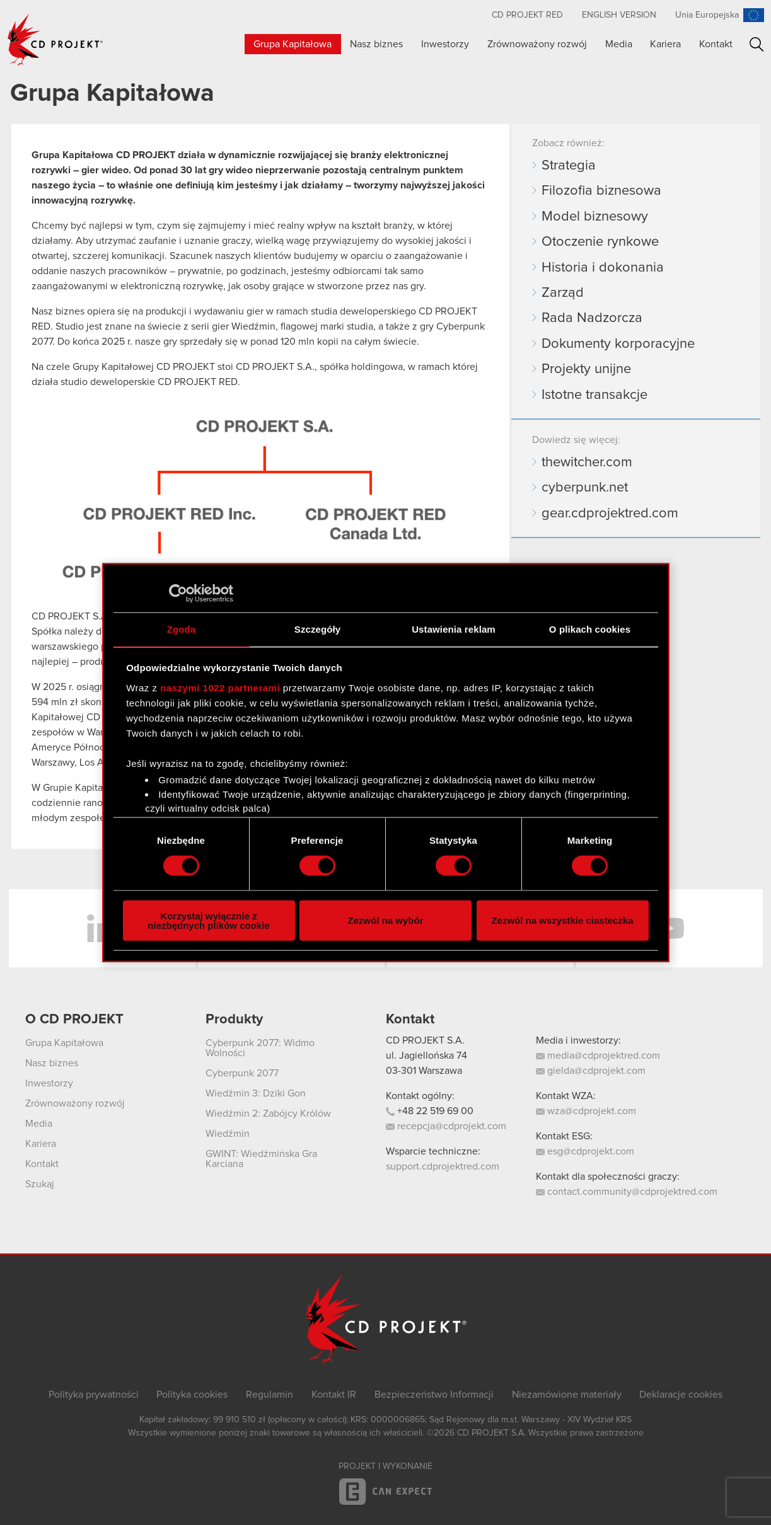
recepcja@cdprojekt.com (446, 1126)
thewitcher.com (587, 462)
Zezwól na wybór (385, 920)
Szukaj (757, 44)
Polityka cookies (192, 1395)
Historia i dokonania (603, 268)
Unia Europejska (707, 15)
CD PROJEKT (55, 40)
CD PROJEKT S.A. (425, 1040)
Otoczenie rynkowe (600, 242)
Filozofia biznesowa (601, 191)
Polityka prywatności (94, 1395)
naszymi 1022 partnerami (220, 687)
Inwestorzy (445, 44)
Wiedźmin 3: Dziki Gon (256, 1093)
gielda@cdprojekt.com (591, 1071)
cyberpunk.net (585, 488)
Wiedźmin (228, 1134)
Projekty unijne (586, 369)
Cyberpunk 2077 (242, 1073)
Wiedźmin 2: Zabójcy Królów (268, 1113)
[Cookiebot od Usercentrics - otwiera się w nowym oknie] (178, 593)
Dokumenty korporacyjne (618, 344)
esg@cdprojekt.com (585, 1151)
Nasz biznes (376, 44)
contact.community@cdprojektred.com (626, 1192)
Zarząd (563, 293)
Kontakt (716, 44)
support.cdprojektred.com (442, 1166)
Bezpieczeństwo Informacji (434, 1395)
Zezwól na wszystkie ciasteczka (562, 920)
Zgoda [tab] (181, 629)
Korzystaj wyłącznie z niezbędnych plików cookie (208, 920)
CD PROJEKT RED (527, 15)
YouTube (669, 928)
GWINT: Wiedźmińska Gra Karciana (261, 1159)
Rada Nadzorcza (592, 318)
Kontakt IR (333, 1395)
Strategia (569, 166)
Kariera (665, 44)
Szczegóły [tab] (317, 629)
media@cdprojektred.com (598, 1055)
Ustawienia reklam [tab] (454, 629)
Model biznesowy (595, 217)
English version (619, 15)
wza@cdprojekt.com (586, 1111)
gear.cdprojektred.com (610, 514)
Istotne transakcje (594, 395)
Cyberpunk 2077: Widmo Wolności (260, 1048)
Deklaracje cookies (680, 1395)
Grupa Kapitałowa (292, 44)
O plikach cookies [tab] (589, 629)
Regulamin (269, 1395)
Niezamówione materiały (567, 1395)
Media (618, 44)
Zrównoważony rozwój (537, 44)
